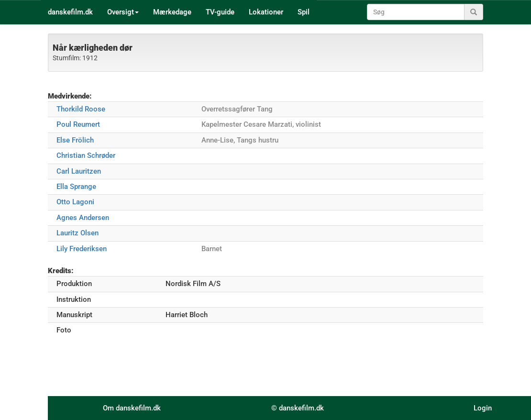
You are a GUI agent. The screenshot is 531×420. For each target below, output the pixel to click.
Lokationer (266, 12)
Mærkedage (172, 12)
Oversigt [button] (123, 12)
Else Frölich (75, 140)
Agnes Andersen (82, 217)
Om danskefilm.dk (132, 408)
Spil (304, 12)
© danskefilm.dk (297, 408)
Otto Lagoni (75, 202)
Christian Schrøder (85, 155)
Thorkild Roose (80, 109)
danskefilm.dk (70, 12)
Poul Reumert (78, 124)
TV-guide (220, 12)
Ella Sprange (76, 186)
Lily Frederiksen (81, 248)
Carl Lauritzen (78, 171)
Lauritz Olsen (77, 233)
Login (483, 408)
